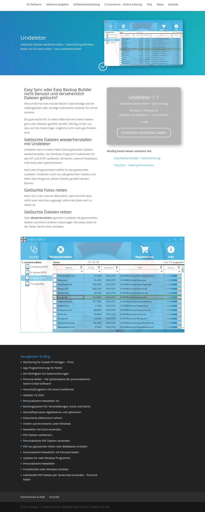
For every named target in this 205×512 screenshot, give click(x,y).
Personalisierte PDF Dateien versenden (46, 440)
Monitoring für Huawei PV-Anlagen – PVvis (48, 362)
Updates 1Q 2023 (33, 395)
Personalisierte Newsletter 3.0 (41, 401)
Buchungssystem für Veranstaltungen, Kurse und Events (57, 406)
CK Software (34, 4)
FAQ (149, 4)
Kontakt (173, 4)
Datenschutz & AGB (33, 497)
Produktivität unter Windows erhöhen (46, 469)
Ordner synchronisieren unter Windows (47, 423)
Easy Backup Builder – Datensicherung (137, 158)
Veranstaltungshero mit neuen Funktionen (48, 389)
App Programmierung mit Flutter (43, 368)
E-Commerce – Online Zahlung (123, 4)
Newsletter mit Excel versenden (42, 429)
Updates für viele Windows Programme (46, 458)
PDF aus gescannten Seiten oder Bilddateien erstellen (55, 446)
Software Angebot (57, 4)
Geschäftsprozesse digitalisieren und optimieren (52, 412)
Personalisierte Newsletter (39, 463)
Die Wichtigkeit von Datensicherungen (46, 373)
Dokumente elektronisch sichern (42, 418)
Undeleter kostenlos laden (144, 132)
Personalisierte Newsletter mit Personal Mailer (51, 452)
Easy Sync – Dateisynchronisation (134, 165)
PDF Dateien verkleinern (37, 435)
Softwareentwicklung (86, 4)
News (160, 4)
